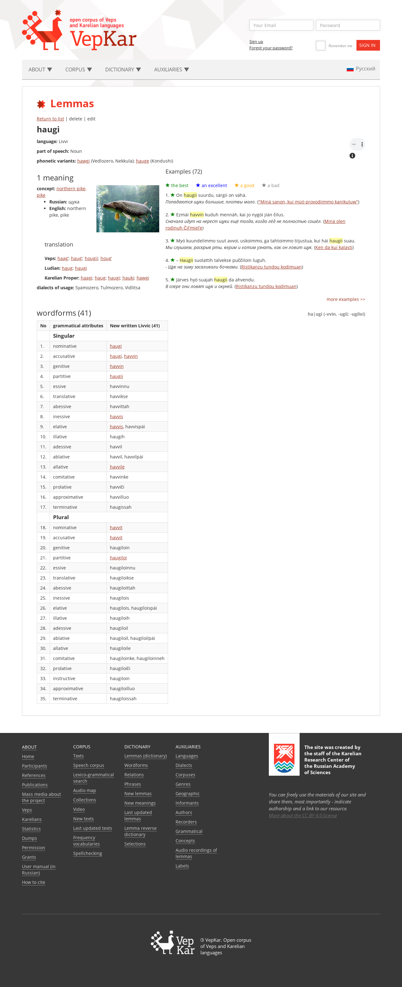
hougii (91, 258)
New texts (83, 819)
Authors (184, 812)
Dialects (184, 765)
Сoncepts (185, 841)
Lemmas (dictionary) (145, 756)
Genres (183, 784)
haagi (86, 278)
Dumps (29, 838)
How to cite (33, 882)
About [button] (40, 69)
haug (67, 268)
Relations (134, 775)
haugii (116, 376)
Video (79, 809)
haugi (81, 268)
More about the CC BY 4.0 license (303, 815)
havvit (116, 527)
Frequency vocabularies (86, 841)
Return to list (50, 119)
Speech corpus (88, 765)
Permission (33, 848)
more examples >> (346, 299)
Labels (182, 866)
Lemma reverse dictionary (140, 831)
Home (28, 756)
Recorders (186, 822)
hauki (128, 278)
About (29, 747)
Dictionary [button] (123, 69)
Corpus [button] (78, 69)
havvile (117, 467)
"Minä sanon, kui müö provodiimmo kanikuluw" (308, 202)
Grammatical (189, 831)
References (34, 775)
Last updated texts (92, 828)
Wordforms (136, 765)
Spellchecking (87, 853)
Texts (78, 756)
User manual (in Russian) (39, 869)
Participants (34, 766)
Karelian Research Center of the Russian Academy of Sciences (332, 762)
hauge (142, 161)
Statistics (31, 829)
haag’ (62, 258)
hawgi (83, 161)
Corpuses (185, 775)
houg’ (106, 258)
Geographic (188, 793)
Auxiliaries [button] (171, 69)
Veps (27, 810)
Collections (84, 800)
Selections (135, 844)
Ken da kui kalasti (333, 247)
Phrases (132, 784)
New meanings (140, 803)
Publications (35, 785)
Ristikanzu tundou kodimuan (271, 267)
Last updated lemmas (138, 815)
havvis (116, 416)
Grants (29, 857)
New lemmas (138, 793)
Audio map (84, 790)
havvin (131, 356)
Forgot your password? (271, 48)
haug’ (76, 258)
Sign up (256, 41)
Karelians (32, 819)
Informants (187, 803)
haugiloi (118, 558)
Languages (187, 756)
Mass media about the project (41, 797)
